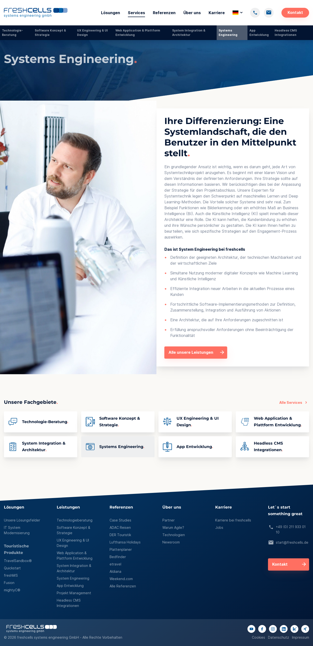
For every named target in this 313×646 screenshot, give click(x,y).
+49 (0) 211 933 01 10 (287, 529)
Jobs (219, 528)
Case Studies (120, 520)
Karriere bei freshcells (233, 520)
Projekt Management (74, 593)
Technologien (173, 535)
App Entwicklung (70, 586)
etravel (115, 564)
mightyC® (12, 590)
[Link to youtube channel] (251, 629)
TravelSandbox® (18, 561)
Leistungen (68, 507)
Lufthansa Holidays (125, 542)
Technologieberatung (74, 520)
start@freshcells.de (288, 543)
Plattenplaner (121, 550)
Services (136, 12)
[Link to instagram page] (273, 629)
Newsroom (171, 542)
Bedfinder (118, 557)
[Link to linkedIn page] (284, 629)
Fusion (9, 583)
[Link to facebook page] (262, 629)
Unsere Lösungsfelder (22, 520)
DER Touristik (120, 535)
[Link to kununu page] (294, 629)
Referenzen (164, 12)
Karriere (217, 12)
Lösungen (110, 12)
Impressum (300, 637)
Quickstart (12, 568)
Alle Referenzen (123, 586)
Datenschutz (278, 637)
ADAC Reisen (120, 528)
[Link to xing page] (305, 629)
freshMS (11, 575)
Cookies (258, 637)
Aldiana (115, 571)
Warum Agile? (173, 528)
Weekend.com (121, 579)
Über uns (192, 12)
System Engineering (73, 578)
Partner (168, 520)
